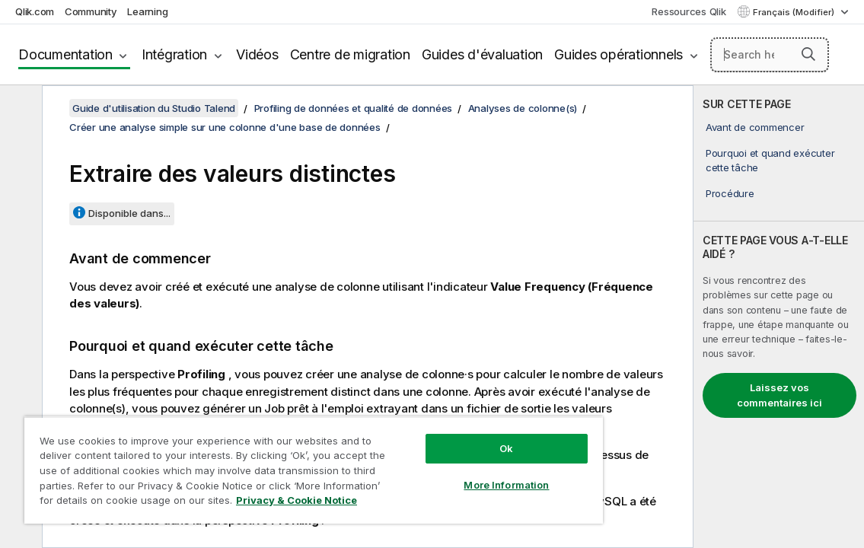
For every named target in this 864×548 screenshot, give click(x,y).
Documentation (65, 54)
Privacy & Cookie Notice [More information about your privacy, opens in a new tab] (230, 503)
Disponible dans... (129, 213)
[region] (274, 464)
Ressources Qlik (688, 11)
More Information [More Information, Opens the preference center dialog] (440, 473)
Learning (147, 11)
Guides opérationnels (618, 54)
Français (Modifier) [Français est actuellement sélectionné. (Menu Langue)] (795, 12)
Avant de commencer (755, 127)
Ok (441, 437)
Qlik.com (34, 11)
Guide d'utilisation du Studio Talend (153, 108)
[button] (808, 54)
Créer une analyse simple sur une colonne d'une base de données (225, 127)
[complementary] (778, 316)
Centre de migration (350, 54)
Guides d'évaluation (482, 54)
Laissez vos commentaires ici (779, 395)
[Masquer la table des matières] (19, 108)
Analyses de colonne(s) (523, 108)
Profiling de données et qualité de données (353, 108)
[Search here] (769, 55)
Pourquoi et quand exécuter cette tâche (770, 160)
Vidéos (257, 54)
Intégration (174, 54)
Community (91, 11)
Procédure (730, 193)
